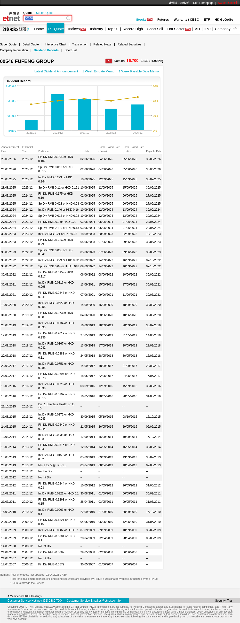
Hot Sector (175, 29)
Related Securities (129, 44)
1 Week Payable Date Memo (139, 71)
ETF (207, 19)
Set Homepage (203, 3)
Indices (74, 29)
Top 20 (112, 29)
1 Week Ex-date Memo (98, 71)
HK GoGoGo (224, 19)
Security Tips (223, 600)
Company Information (14, 50)
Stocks (144, 19)
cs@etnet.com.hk (110, 600)
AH (197, 29)
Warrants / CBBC (186, 19)
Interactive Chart (55, 44)
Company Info (226, 29)
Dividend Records (46, 50)
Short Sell (155, 29)
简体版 (184, 3)
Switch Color (228, 3)
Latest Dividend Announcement (56, 71)
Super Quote (44, 13)
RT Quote (56, 29)
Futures (163, 19)
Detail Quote (31, 44)
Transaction (79, 44)
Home (39, 29)
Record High (133, 29)
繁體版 (172, 3)
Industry (96, 29)
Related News (102, 44)
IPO (207, 29)
